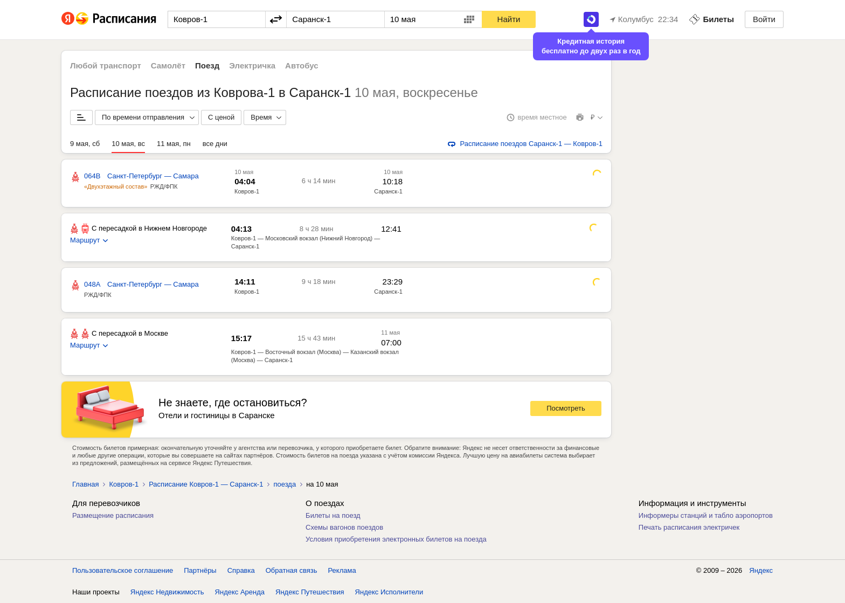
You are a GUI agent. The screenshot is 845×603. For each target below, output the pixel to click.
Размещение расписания (113, 515)
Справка (241, 570)
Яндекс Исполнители (389, 592)
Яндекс (761, 570)
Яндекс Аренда (240, 592)
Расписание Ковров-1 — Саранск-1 (206, 484)
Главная (85, 484)
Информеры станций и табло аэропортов (706, 515)
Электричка (252, 65)
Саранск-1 (388, 191)
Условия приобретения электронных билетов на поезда (396, 539)
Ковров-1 (246, 191)
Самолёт (168, 65)
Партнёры (200, 570)
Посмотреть (565, 408)
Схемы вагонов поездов (344, 527)
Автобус (301, 65)
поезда (284, 484)
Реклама (342, 570)
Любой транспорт (105, 65)
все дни (215, 144)
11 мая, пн (174, 144)
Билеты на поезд (333, 515)
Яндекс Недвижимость (167, 592)
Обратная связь (291, 570)
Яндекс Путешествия (309, 592)
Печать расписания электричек (689, 527)
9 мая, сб (85, 144)
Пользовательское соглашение (122, 570)
